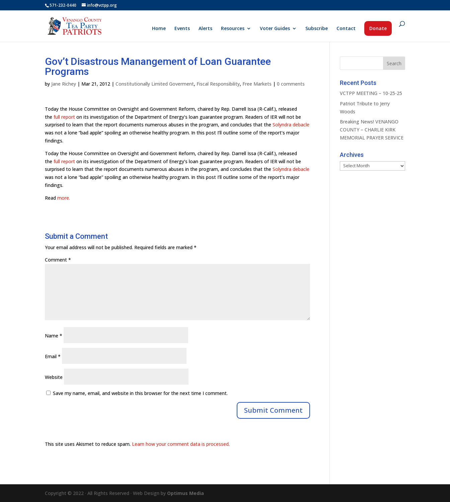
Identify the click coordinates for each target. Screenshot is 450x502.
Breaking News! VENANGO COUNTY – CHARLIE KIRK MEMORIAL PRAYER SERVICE (371, 129)
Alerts (205, 28)
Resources (232, 28)
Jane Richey (63, 84)
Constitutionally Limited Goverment (155, 84)
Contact (346, 28)
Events (182, 28)
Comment (58, 260)
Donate (378, 28)
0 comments (291, 84)
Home (159, 28)
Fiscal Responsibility (218, 84)
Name (53, 335)
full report (64, 117)
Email (53, 356)
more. (63, 198)
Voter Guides (275, 28)
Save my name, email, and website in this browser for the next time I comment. (140, 393)
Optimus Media (185, 493)
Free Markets (257, 84)
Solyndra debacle (291, 124)
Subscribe (316, 28)
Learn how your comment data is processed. (181, 444)
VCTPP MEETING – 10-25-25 (371, 93)
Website (54, 377)
